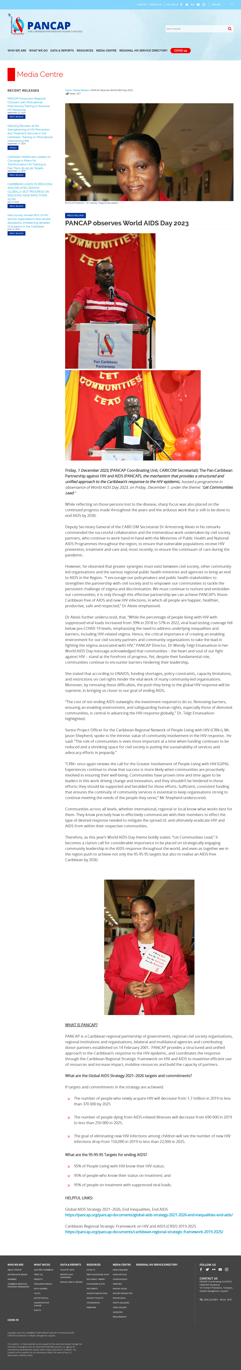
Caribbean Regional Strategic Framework (18, 1285)
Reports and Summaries (66, 1276)
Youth (37, 1293)
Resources (85, 50)
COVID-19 (180, 50)
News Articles (120, 1274)
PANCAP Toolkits (95, 1298)
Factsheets (92, 1288)
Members (12, 1279)
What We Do (38, 50)
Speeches (117, 1284)
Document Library (96, 1279)
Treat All (38, 1274)
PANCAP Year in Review (71, 1282)
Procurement (120, 1316)
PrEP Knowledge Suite (98, 1274)
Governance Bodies (17, 1274)
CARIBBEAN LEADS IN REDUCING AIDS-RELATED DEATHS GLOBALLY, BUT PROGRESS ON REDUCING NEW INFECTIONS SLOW (30, 191)
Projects (38, 1279)
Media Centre (106, 50)
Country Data (67, 1269)
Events (37, 1310)
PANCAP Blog (119, 1298)
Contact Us (155, 4)
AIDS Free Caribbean (43, 1269)
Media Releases (120, 1269)
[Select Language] (222, 4)
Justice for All (41, 1298)
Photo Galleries (121, 1302)
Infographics (93, 1302)
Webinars (91, 1307)
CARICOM (141, 4)
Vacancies (118, 1312)
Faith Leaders (40, 1288)
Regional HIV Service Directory (143, 50)
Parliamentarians (43, 1284)
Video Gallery (120, 1307)
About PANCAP (14, 1269)
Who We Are (17, 50)
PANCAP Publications (97, 1293)
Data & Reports (62, 50)
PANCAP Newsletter (122, 1293)
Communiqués (120, 1279)
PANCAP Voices (120, 1288)
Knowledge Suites (96, 1284)
